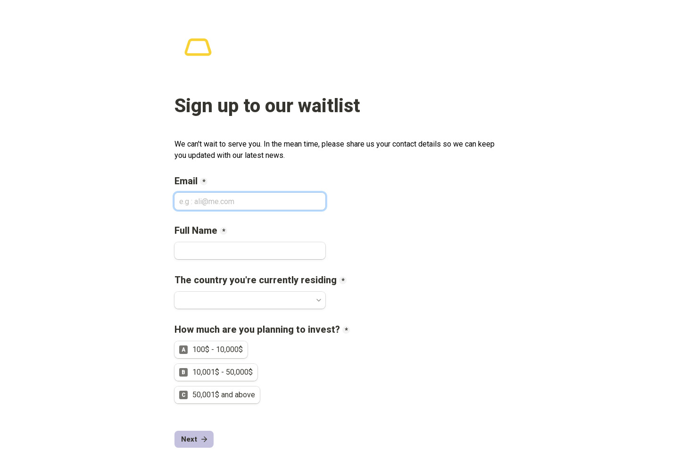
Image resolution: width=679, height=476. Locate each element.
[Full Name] (249, 250)
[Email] (249, 201)
